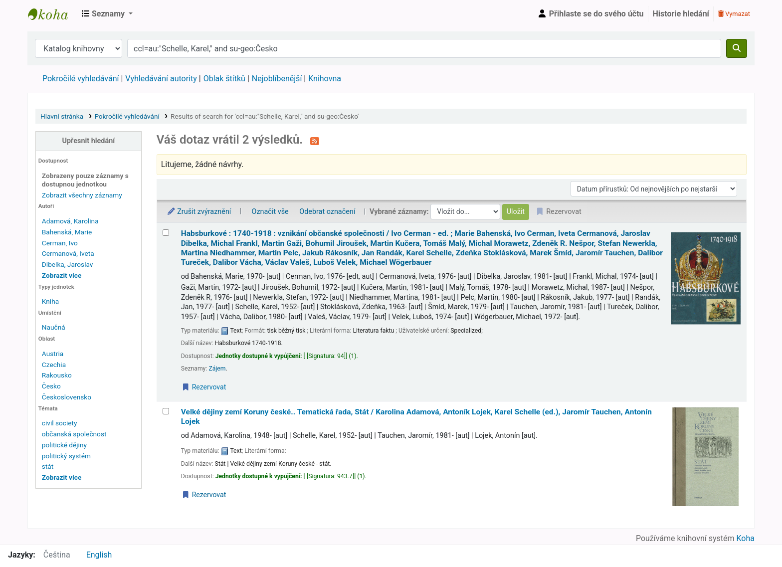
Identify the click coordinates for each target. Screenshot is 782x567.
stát (47, 466)
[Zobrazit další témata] (61, 477)
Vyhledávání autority (160, 78)
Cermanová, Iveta (68, 253)
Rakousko (57, 375)
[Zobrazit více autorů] (61, 275)
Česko (51, 386)
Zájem (216, 368)
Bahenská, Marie (67, 232)
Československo (66, 397)
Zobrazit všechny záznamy (82, 195)
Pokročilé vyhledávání (80, 78)
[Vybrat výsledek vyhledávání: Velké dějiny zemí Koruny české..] (166, 411)
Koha (746, 538)
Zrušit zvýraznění (199, 211)
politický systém (66, 456)
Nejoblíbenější (277, 78)
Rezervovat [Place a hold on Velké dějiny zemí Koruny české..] (204, 495)
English (99, 555)
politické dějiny (64, 445)
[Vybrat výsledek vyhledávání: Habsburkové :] (166, 232)
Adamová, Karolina (70, 221)
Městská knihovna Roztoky (53, 14)
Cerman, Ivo (60, 243)
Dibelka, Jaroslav (67, 264)
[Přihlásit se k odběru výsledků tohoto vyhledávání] (315, 140)
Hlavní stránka (61, 116)
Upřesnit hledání (88, 141)
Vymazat (734, 13)
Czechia (54, 365)
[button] (107, 14)
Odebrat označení (327, 211)
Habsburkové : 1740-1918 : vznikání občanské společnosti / (422, 248)
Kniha (50, 301)
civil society (59, 423)
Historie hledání (681, 13)
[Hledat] (736, 48)
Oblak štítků (224, 78)
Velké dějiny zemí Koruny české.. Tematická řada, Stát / (416, 416)
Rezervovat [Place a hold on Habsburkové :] (204, 387)
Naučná (53, 327)
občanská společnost (74, 434)
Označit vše (270, 211)
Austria (52, 354)
